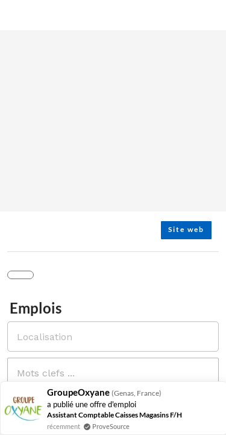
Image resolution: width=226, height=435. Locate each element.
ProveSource (111, 426)
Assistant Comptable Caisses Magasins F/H (114, 414)
